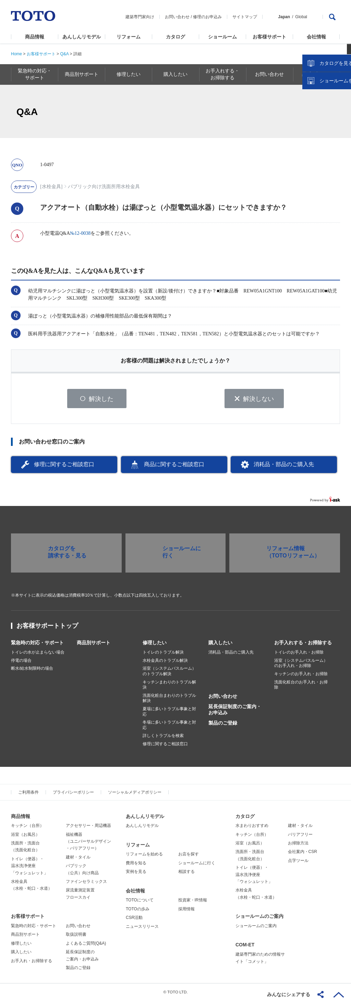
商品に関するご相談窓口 (174, 467)
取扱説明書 (76, 936)
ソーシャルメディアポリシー (134, 794)
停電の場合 (21, 662)
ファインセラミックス (86, 883)
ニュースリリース (142, 928)
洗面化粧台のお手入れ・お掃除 (301, 687)
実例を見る (136, 874)
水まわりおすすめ (251, 828)
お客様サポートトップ (47, 628)
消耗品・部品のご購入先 (284, 467)
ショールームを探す (328, 146)
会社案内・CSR (302, 854)
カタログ (175, 36)
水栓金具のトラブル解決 (165, 662)
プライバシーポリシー (73, 794)
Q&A (64, 53)
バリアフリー (300, 836)
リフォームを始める (144, 856)
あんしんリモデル (81, 36)
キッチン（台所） (27, 828)
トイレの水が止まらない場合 (37, 654)
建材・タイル (78, 859)
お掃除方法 (298, 845)
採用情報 (186, 911)
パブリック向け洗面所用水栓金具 (104, 186)
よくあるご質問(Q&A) (86, 945)
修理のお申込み (207, 16)
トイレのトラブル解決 (163, 654)
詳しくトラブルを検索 (163, 738)
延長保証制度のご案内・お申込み (234, 712)
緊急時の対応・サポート (37, 645)
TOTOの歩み (137, 911)
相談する (186, 874)
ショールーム (222, 36)
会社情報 (316, 36)
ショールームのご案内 (259, 918)
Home (16, 53)
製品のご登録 (222, 725)
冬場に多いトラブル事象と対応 (169, 727)
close (342, 111)
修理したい (155, 645)
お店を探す (188, 856)
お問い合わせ (177, 16)
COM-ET (244, 947)
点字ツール (298, 863)
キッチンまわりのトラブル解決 (169, 687)
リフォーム (129, 36)
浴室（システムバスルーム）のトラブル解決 (169, 673)
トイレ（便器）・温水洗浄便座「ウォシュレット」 (29, 868)
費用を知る (136, 865)
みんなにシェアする (288, 994)
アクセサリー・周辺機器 (88, 828)
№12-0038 (80, 233)
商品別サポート (93, 645)
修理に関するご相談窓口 (64, 467)
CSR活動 (134, 920)
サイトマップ (244, 16)
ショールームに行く (196, 865)
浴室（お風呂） (25, 836)
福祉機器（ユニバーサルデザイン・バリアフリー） (88, 843)
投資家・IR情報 (192, 902)
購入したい (220, 645)
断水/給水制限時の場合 (32, 670)
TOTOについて (140, 902)
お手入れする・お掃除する (303, 645)
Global (301, 16)
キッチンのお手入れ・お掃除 (301, 676)
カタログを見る (323, 129)
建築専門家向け (139, 16)
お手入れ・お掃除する (31, 962)
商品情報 (34, 36)
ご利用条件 (28, 794)
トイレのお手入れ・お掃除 (299, 654)
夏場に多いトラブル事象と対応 (169, 714)
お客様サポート (269, 36)
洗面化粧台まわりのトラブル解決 (169, 700)
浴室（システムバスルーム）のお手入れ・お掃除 (301, 665)
